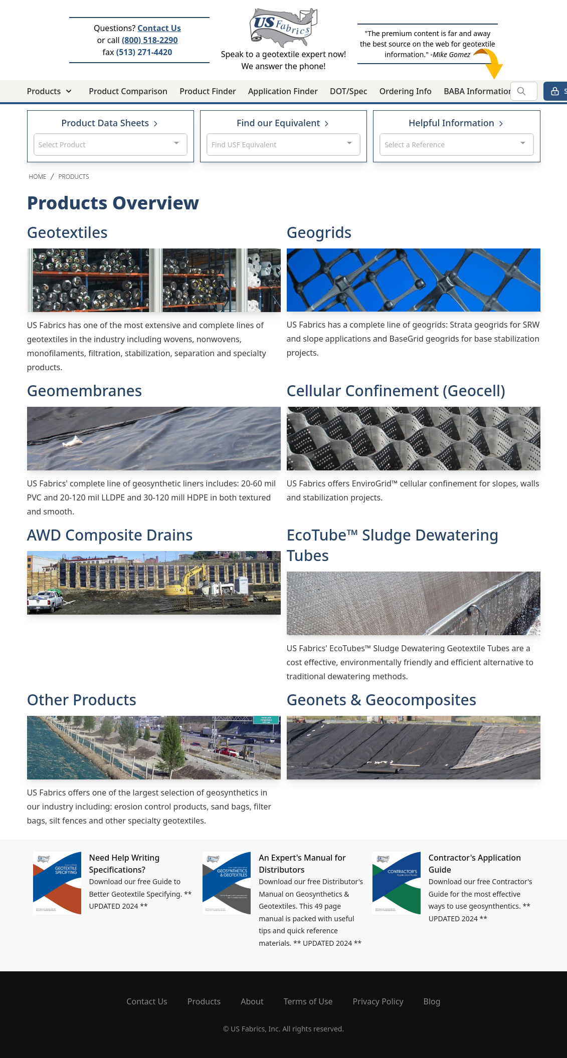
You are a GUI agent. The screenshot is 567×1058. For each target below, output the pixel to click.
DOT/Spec (348, 91)
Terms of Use (308, 1001)
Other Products (81, 699)
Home (38, 176)
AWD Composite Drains (110, 534)
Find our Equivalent (283, 123)
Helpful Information (457, 123)
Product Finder (207, 91)
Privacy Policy (378, 1001)
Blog (432, 1001)
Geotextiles (67, 232)
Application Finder (283, 91)
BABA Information (478, 91)
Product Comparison (128, 91)
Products (73, 176)
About (252, 1001)
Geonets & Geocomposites (382, 699)
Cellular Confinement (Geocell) (396, 390)
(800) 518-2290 (150, 40)
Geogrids (319, 232)
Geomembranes (84, 390)
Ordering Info (406, 91)
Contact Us (159, 28)
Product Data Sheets (110, 123)
